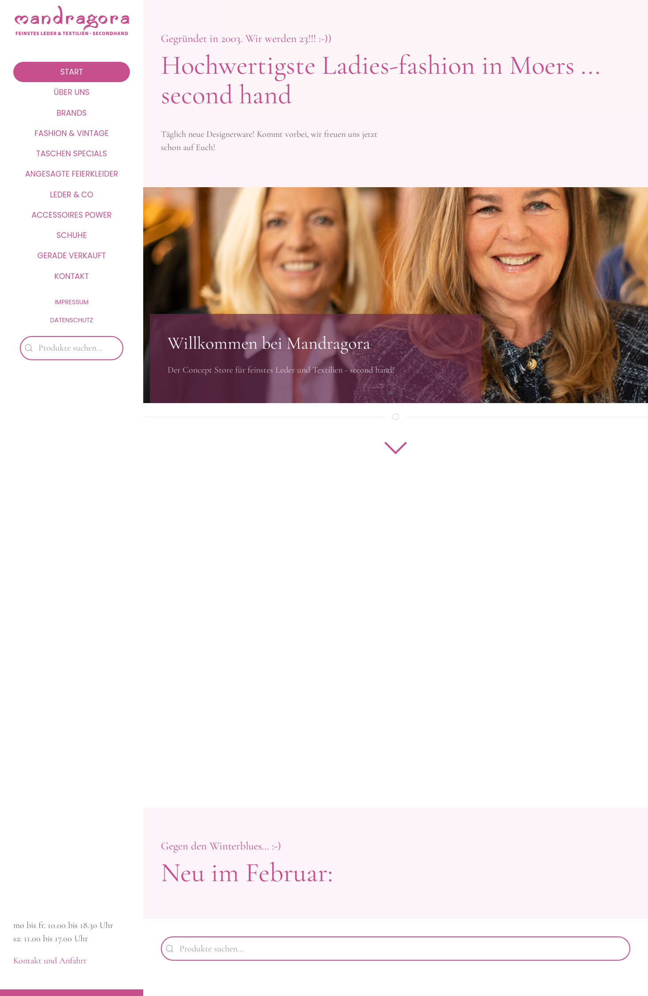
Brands (72, 113)
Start (71, 72)
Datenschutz (71, 320)
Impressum (71, 302)
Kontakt (71, 276)
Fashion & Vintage (71, 133)
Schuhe (72, 235)
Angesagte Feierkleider (71, 174)
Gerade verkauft (72, 255)
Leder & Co (71, 194)
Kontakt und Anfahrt (50, 960)
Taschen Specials (71, 153)
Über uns (71, 92)
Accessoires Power (71, 215)
